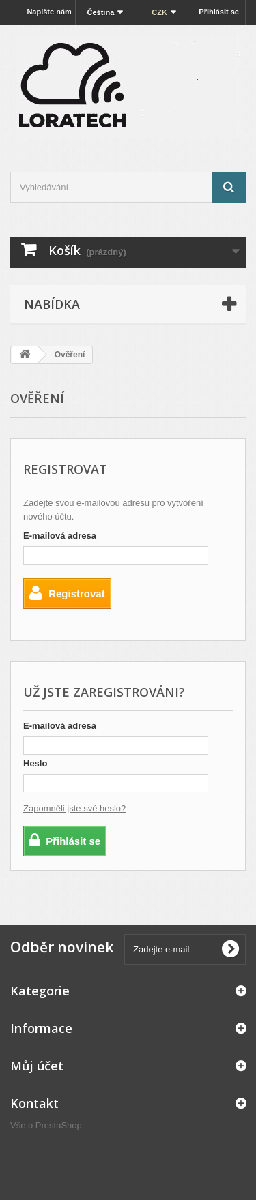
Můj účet (36, 1066)
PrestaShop (58, 1125)
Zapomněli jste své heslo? (74, 808)
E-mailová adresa (59, 535)
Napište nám (49, 11)
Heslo (35, 763)
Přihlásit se (219, 11)
